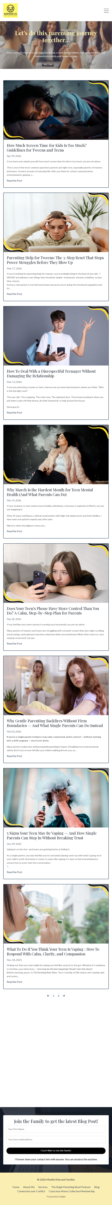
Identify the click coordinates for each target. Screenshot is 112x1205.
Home (15, 1186)
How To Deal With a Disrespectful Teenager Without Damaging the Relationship (51, 373)
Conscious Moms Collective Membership (72, 1191)
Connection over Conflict (31, 1191)
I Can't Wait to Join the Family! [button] (56, 1150)
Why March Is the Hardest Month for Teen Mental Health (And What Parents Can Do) (50, 492)
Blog (97, 1186)
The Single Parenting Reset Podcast (71, 1186)
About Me (29, 1186)
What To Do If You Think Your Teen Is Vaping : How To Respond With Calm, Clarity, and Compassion (53, 951)
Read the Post (14, 180)
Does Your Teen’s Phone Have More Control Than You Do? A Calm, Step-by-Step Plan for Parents (53, 610)
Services (43, 1186)
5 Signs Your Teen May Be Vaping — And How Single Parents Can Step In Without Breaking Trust (52, 835)
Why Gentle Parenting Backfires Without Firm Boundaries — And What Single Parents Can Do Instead (55, 723)
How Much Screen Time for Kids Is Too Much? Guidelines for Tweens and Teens (46, 147)
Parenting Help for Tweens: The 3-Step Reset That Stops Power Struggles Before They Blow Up (55, 260)
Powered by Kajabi (56, 1196)
